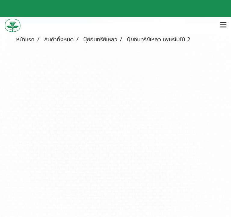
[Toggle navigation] (223, 25)
